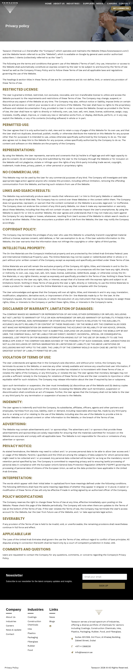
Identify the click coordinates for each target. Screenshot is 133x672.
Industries (73, 3)
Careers (112, 3)
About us (59, 3)
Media (100, 3)
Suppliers (88, 3)
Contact (124, 3)
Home (48, 3)
